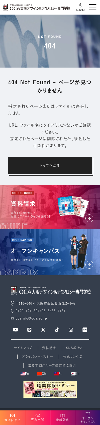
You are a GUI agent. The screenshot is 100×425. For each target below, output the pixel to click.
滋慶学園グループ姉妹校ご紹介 (52, 366)
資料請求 (49, 348)
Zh (58, 374)
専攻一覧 (37, 417)
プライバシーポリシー (37, 357)
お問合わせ (13, 418)
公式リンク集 (73, 357)
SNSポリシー (76, 348)
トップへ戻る (50, 165)
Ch (41, 374)
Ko (75, 374)
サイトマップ (23, 348)
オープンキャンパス (87, 418)
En (25, 374)
